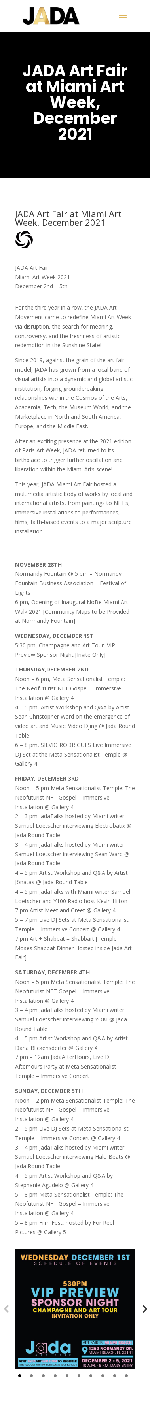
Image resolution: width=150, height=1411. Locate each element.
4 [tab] (55, 1375)
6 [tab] (79, 1375)
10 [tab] (126, 1375)
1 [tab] (19, 1375)
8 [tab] (102, 1375)
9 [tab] (114, 1375)
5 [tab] (67, 1375)
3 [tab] (43, 1375)
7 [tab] (90, 1375)
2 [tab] (31, 1375)
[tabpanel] (75, 1309)
